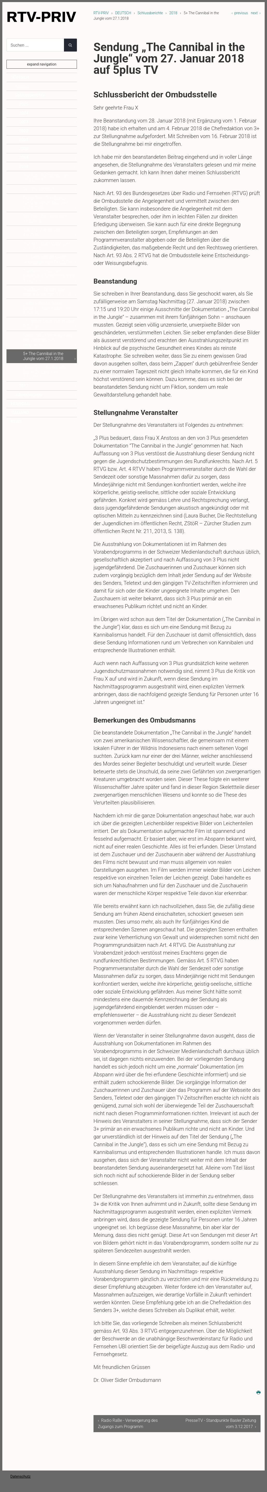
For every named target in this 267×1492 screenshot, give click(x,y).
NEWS (16, 421)
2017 (23, 385)
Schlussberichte (150, 13)
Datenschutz (20, 1476)
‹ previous (240, 13)
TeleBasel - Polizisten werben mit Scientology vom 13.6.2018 (48, 276)
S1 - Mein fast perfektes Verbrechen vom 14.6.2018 (47, 259)
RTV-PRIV (101, 13)
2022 (23, 130)
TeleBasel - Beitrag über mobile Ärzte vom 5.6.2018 (47, 292)
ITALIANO (20, 412)
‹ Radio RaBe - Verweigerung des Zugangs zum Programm (124, 1423)
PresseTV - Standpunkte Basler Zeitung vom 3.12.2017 (45, 372)
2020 (23, 148)
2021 (23, 139)
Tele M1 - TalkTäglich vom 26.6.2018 (46, 246)
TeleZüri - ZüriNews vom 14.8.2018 (45, 219)
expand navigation (41, 64)
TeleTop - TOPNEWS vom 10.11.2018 (46, 178)
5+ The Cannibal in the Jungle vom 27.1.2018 (43, 356)
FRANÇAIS (21, 403)
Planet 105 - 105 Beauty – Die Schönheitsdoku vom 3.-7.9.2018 (46, 203)
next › (256, 13)
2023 (23, 121)
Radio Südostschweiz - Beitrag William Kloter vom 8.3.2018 (47, 308)
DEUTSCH (123, 13)
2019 (23, 157)
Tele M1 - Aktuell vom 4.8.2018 (42, 232)
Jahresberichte (29, 394)
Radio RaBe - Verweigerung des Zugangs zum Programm (47, 340)
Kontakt (22, 86)
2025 (23, 104)
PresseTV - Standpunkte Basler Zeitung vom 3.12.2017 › (228, 1423)
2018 (173, 13)
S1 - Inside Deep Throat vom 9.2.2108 (48, 324)
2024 (23, 113)
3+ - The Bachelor (39, 188)
